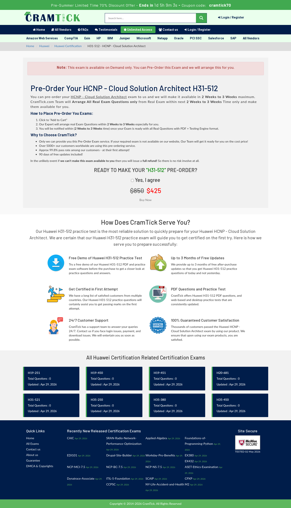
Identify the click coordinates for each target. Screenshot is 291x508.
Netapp (162, 38)
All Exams (32, 443)
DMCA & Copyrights (39, 466)
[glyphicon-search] (201, 18)
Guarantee (33, 460)
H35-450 (223, 399)
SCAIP (150, 478)
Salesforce (216, 38)
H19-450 (97, 372)
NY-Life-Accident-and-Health (165, 484)
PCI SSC (196, 38)
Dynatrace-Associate (80, 478)
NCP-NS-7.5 (154, 467)
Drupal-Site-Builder (119, 455)
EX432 (189, 461)
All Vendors (61, 29)
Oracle (178, 38)
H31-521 (34, 399)
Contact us (168, 29)
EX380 (189, 455)
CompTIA (71, 38)
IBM (110, 38)
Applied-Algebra (156, 438)
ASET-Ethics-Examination (201, 467)
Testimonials (106, 29)
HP (99, 38)
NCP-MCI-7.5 (76, 467)
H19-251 (34, 372)
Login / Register (231, 17)
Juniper (124, 38)
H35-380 (160, 399)
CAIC (70, 438)
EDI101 (72, 455)
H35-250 (97, 399)
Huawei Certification (68, 46)
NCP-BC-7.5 (114, 467)
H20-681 (223, 372)
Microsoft (144, 38)
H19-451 (160, 372)
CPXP (188, 478)
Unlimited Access (138, 29)
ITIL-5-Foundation (118, 478)
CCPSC (111, 484)
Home (39, 29)
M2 (187, 484)
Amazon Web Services (42, 38)
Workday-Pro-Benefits (160, 455)
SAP (233, 38)
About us (32, 455)
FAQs (83, 29)
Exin (87, 38)
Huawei (44, 46)
